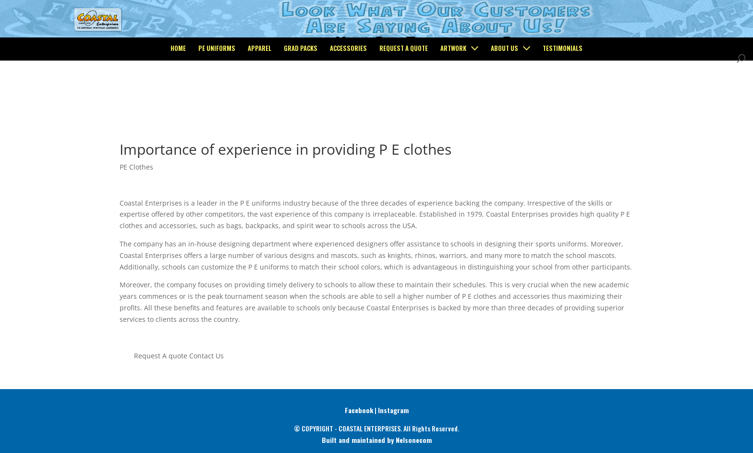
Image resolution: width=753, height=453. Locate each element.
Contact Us (206, 355)
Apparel (259, 87)
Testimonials (563, 87)
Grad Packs (300, 87)
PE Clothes (136, 166)
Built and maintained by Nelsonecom (377, 440)
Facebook (359, 410)
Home (178, 87)
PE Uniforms (216, 87)
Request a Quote (403, 87)
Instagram (393, 410)
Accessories (348, 87)
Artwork (453, 87)
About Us (504, 87)
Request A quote (160, 355)
